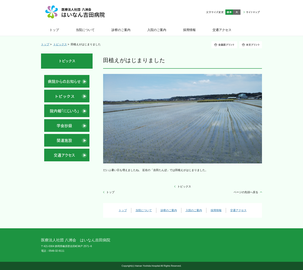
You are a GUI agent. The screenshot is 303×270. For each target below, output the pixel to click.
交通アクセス (238, 210)
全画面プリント (224, 44)
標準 (229, 12)
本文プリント (250, 44)
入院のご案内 (194, 210)
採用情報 (216, 210)
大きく (237, 12)
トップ (45, 44)
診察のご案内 (169, 210)
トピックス (60, 44)
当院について (144, 210)
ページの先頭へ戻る (246, 192)
